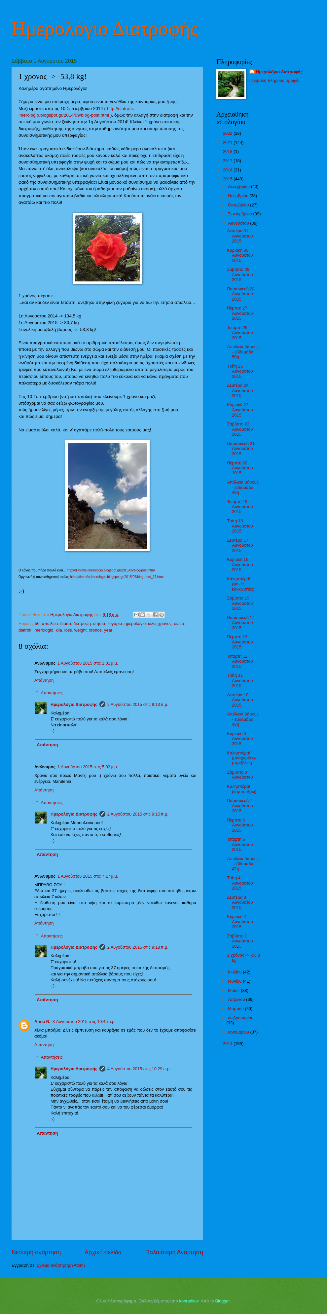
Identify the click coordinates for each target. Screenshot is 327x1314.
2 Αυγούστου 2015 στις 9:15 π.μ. (137, 814)
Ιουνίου (235, 981)
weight (80, 630)
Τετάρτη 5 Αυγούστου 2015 (240, 844)
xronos (95, 630)
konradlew (189, 1300)
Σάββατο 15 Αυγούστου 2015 (240, 603)
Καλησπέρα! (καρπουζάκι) (241, 789)
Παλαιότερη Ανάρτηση (174, 1252)
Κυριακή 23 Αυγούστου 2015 (240, 410)
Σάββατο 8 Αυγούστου (240, 775)
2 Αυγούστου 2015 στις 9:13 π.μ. (137, 704)
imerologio (43, 630)
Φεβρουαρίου (240, 1017)
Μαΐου (234, 990)
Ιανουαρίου (239, 1032)
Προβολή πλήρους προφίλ (274, 80)
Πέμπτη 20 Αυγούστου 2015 (240, 468)
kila (58, 630)
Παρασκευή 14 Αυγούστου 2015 (241, 622)
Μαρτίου (236, 1008)
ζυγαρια (114, 623)
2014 (228, 1043)
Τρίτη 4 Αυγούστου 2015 (240, 883)
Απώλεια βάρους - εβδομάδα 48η (243, 719)
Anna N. (42, 1021)
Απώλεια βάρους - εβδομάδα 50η (243, 351)
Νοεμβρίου (238, 195)
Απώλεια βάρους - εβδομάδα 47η (243, 863)
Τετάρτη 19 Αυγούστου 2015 (240, 506)
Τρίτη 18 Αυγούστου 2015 (240, 525)
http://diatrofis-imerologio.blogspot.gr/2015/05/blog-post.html (111, 570)
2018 (228, 151)
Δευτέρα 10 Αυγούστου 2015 (240, 700)
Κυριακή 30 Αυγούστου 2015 (240, 255)
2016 (228, 169)
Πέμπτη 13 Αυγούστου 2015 (240, 641)
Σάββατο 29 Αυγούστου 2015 (240, 274)
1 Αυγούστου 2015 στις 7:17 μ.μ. (87, 876)
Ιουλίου (235, 971)
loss (68, 630)
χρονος (164, 623)
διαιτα (65, 623)
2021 (228, 142)
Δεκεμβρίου (239, 186)
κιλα (152, 623)
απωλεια (50, 623)
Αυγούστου (239, 223)
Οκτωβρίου (239, 204)
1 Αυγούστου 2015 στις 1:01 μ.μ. (87, 663)
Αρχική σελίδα (103, 1252)
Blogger (222, 1300)
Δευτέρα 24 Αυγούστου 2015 (240, 390)
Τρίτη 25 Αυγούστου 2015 (240, 371)
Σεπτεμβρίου (240, 213)
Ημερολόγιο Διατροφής (105, 28)
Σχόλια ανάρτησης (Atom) (61, 1265)
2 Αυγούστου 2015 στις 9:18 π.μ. (137, 947)
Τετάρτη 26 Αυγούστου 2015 (240, 332)
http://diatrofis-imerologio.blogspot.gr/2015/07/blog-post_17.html (117, 577)
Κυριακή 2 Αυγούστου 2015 (240, 921)
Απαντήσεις (52, 692)
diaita (179, 623)
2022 (228, 133)
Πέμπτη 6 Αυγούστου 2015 (240, 825)
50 (37, 623)
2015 (228, 178)
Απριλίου (237, 999)
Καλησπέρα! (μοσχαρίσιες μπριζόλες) (241, 758)
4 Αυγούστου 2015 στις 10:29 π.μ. (139, 1068)
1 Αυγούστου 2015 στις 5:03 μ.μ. (87, 766)
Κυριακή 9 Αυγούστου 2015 (240, 738)
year (108, 630)
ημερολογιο (135, 623)
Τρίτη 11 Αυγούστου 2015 (240, 680)
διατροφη (82, 623)
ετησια (99, 623)
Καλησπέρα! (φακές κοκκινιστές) (240, 584)
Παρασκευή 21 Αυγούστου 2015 (241, 448)
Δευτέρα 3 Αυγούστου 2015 (240, 902)
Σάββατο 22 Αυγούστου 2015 (240, 429)
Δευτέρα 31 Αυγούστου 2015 (240, 235)
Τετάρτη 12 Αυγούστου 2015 (240, 661)
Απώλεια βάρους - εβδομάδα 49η (243, 487)
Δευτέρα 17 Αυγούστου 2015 (240, 545)
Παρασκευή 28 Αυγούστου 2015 (241, 294)
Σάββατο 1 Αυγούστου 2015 (240, 941)
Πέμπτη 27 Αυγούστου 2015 (240, 313)
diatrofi (24, 630)
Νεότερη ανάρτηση (36, 1252)
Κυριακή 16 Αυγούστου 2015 (240, 564)
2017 (228, 160)
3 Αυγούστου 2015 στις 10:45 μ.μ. (84, 1021)
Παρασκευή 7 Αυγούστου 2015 (240, 805)
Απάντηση (44, 680)
